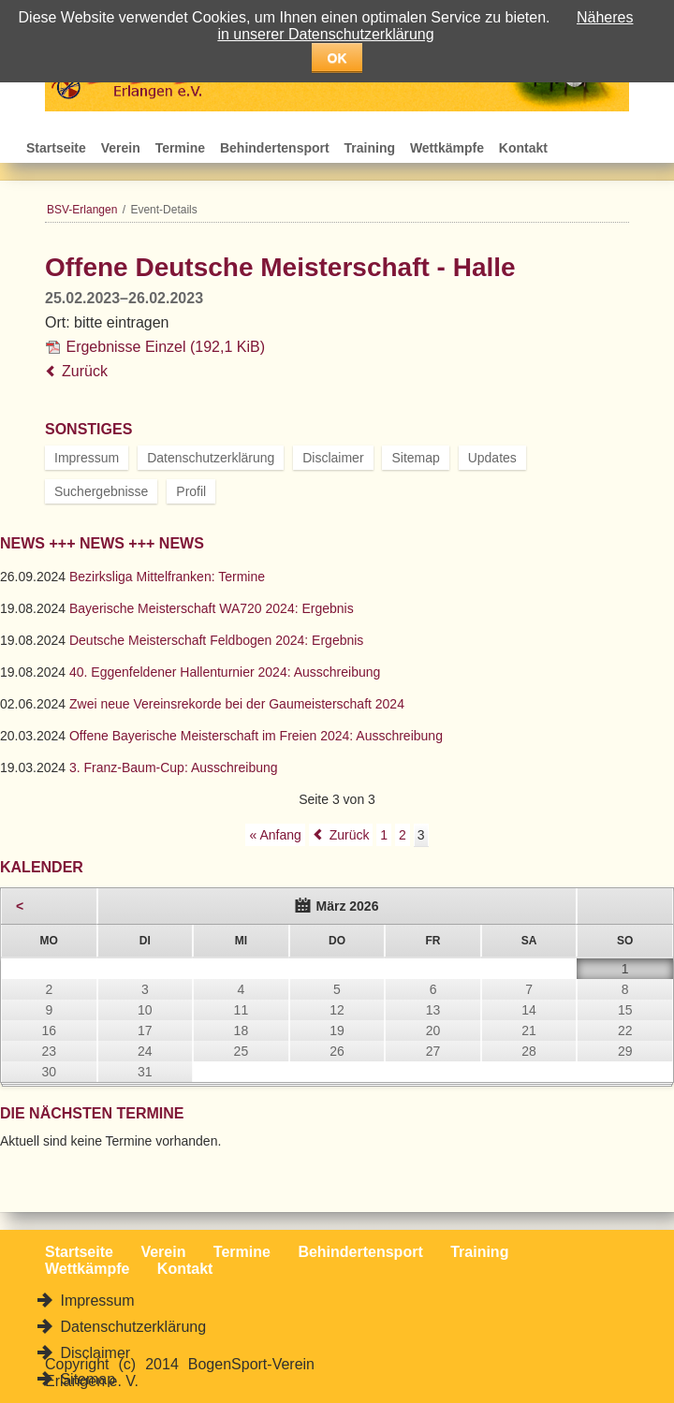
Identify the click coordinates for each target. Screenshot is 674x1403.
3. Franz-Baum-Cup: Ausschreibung (173, 767)
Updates (492, 457)
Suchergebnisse (101, 491)
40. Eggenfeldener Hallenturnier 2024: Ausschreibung (224, 672)
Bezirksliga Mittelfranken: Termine (167, 576)
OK (337, 58)
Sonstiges (88, 429)
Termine (180, 147)
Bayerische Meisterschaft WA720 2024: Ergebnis (211, 608)
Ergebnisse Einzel (165, 347)
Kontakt (523, 147)
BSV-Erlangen (82, 209)
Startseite (56, 147)
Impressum (86, 457)
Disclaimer (332, 457)
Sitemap (415, 457)
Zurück (85, 371)
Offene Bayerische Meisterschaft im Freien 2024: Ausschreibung (256, 735)
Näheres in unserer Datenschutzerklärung (425, 25)
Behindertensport (275, 147)
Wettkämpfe (447, 147)
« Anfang (274, 834)
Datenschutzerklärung (210, 457)
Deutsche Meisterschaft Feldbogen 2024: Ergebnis (216, 640)
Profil (191, 491)
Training (369, 147)
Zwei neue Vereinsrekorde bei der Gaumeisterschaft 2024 (236, 703)
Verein (120, 147)
